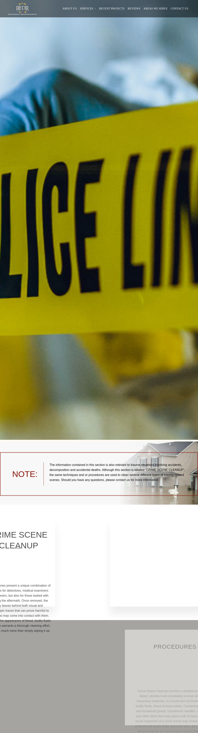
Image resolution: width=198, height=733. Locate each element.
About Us (70, 8)
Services (86, 8)
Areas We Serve (155, 8)
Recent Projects (112, 8)
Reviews (134, 8)
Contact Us (179, 8)
